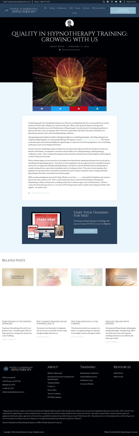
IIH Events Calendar (98, 8)
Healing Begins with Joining (117, 322)
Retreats (77, 8)
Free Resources (62, 8)
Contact (74, 13)
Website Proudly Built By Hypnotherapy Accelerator (121, 432)
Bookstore (86, 8)
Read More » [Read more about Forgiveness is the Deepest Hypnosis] (9, 339)
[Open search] (104, 2)
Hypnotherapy (71, 50)
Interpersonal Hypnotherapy (91, 139)
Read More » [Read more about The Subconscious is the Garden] (78, 337)
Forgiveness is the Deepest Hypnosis (17, 322)
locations (79, 177)
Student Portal (131, 2)
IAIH (71, 8)
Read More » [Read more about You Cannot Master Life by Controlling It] (43, 337)
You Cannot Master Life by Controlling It (52, 322)
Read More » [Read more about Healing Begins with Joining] (112, 342)
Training (52, 8)
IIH (45, 8)
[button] (42, 108)
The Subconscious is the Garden (84, 322)
